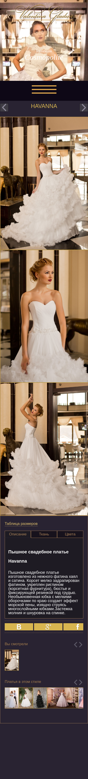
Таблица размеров (21, 524)
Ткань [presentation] (44, 534)
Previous (75, 644)
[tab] (18, 534)
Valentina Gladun (44, 16)
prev (4, 107)
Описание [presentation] (17, 534)
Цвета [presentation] (70, 534)
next (83, 107)
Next (80, 644)
